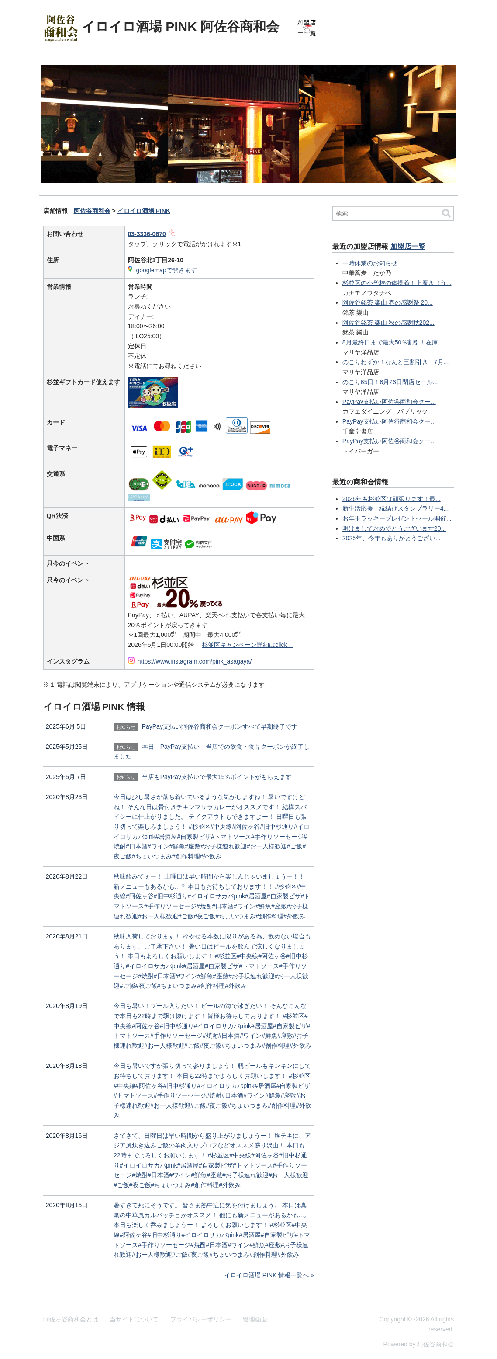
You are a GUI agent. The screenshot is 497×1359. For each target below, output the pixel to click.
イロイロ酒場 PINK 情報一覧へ (266, 1275)
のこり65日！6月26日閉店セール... (390, 382)
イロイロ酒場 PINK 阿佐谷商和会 (180, 26)
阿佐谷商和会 (92, 210)
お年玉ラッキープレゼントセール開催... (397, 518)
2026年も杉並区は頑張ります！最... (391, 498)
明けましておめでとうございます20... (394, 528)
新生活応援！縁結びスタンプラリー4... (395, 508)
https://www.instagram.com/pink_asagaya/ (195, 661)
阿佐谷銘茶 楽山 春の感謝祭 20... (387, 302)
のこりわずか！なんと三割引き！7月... (395, 361)
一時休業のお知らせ (369, 263)
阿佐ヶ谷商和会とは (70, 1319)
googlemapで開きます (166, 270)
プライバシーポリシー (200, 1319)
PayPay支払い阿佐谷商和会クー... (389, 401)
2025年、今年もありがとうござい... (391, 538)
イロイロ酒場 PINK (143, 210)
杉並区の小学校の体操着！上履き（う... (397, 282)
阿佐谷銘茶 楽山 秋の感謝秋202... (388, 322)
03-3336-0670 (147, 233)
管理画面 (255, 1319)
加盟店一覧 (407, 246)
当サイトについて (134, 1319)
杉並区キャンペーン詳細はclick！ (247, 644)
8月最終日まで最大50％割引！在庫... (392, 342)
